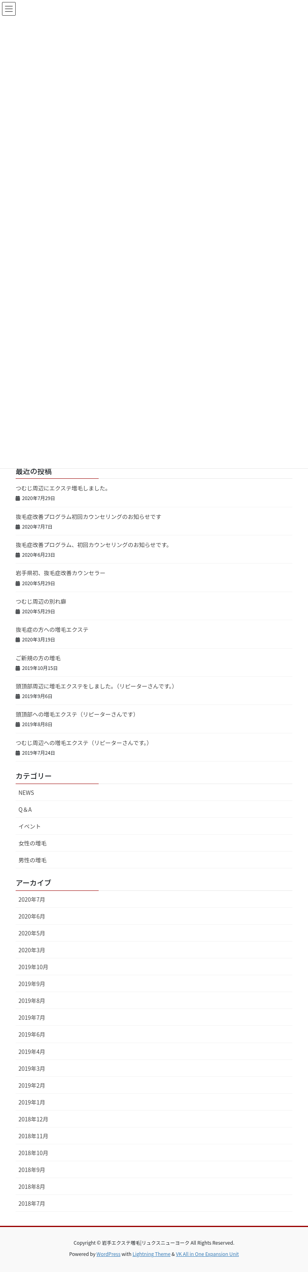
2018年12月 (33, 1119)
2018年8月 (31, 1186)
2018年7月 (31, 1203)
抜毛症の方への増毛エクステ (52, 629)
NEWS (26, 792)
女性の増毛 (32, 843)
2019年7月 (31, 1017)
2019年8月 (31, 1000)
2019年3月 (31, 1068)
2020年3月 (31, 950)
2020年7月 (31, 899)
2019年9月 (31, 984)
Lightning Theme (151, 1253)
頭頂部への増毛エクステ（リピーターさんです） (77, 714)
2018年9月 (31, 1170)
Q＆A (25, 809)
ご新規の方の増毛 (38, 658)
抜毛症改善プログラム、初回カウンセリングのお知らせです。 (94, 545)
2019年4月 (31, 1051)
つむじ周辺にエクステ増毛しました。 (63, 488)
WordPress (109, 1253)
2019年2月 (31, 1085)
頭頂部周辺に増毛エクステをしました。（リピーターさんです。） (96, 686)
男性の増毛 (32, 860)
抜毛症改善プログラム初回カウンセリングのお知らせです (88, 516)
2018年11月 (33, 1136)
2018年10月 (33, 1153)
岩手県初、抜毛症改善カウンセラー (60, 573)
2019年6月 (31, 1034)
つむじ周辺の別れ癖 (41, 601)
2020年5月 (31, 933)
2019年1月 (31, 1102)
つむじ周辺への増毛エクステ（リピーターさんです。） (84, 743)
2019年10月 (33, 967)
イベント (29, 826)
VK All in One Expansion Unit (207, 1253)
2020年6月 (31, 916)
